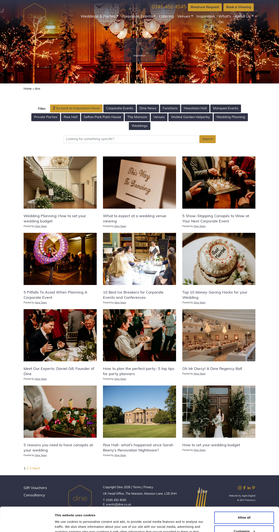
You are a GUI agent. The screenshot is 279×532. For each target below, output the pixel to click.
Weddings (140, 126)
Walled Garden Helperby (190, 117)
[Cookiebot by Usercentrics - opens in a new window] (27, 524)
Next (36, 468)
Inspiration (206, 17)
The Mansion (137, 117)
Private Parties (45, 117)
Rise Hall (70, 117)
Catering (166, 17)
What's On (224, 19)
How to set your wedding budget (211, 445)
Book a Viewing (238, 7)
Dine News (148, 108)
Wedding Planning (230, 117)
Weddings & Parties (98, 17)
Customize (244, 506)
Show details (64, 524)
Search (207, 139)
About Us (243, 17)
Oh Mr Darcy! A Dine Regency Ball (212, 369)
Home (28, 89)
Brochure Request (205, 7)
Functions (170, 108)
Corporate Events (137, 17)
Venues (183, 17)
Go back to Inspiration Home (76, 108)
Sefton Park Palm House (102, 117)
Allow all (244, 493)
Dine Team (41, 226)
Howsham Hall (195, 108)
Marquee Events (225, 108)
